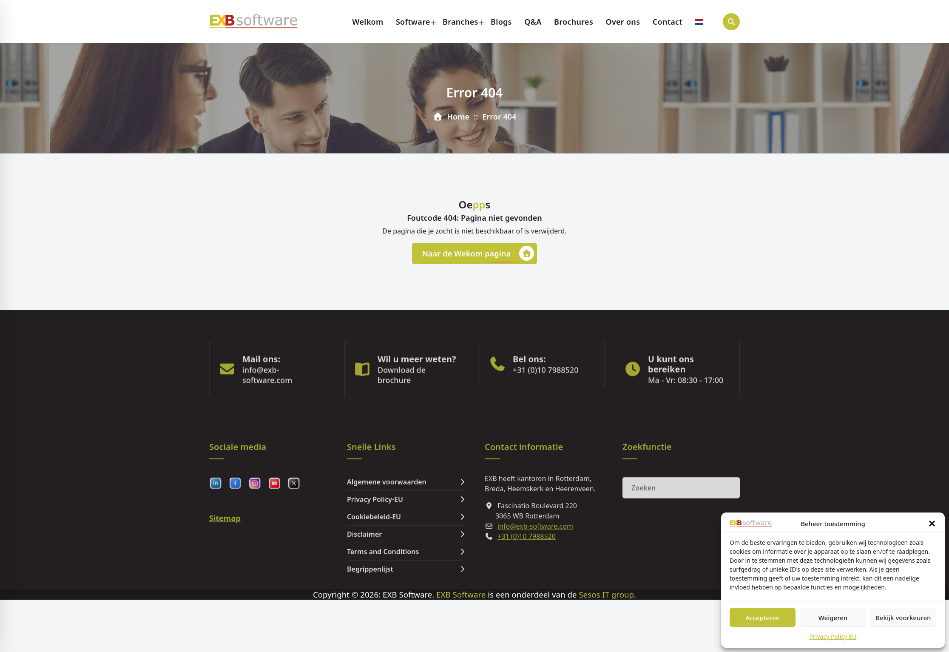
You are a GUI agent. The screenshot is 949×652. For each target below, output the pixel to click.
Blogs (501, 22)
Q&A (533, 22)
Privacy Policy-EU (833, 636)
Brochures (573, 22)
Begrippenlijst (370, 616)
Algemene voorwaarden (386, 529)
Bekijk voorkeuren (903, 617)
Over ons (622, 22)
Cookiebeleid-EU (374, 564)
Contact (667, 22)
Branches (460, 22)
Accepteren (762, 617)
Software (413, 22)
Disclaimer (364, 582)
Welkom (367, 22)
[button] (932, 523)
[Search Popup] (731, 21)
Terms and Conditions (383, 599)
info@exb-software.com (267, 395)
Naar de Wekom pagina (478, 254)
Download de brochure (402, 395)
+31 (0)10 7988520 (545, 390)
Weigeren (832, 617)
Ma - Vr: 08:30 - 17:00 (685, 401)
